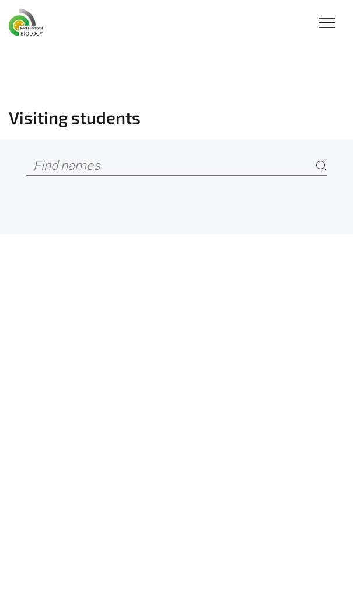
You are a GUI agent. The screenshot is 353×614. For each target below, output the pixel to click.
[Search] (321, 166)
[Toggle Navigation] (327, 24)
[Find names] (176, 166)
